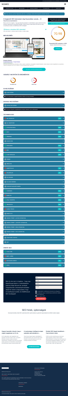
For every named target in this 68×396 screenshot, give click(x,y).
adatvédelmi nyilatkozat (43, 291)
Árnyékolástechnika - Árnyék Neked (11, 61)
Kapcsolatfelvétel (41, 298)
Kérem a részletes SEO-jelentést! (15, 29)
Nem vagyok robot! (40, 296)
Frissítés (58, 48)
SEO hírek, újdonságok (34, 310)
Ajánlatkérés (21, 386)
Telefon (37, 283)
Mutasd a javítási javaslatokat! (34, 69)
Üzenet (37, 286)
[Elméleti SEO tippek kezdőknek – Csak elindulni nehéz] (56, 331)
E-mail (37, 280)
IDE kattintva (38, 24)
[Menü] (65, 4)
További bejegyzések (34, 346)
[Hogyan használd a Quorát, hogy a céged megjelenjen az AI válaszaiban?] (12, 331)
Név (37, 277)
